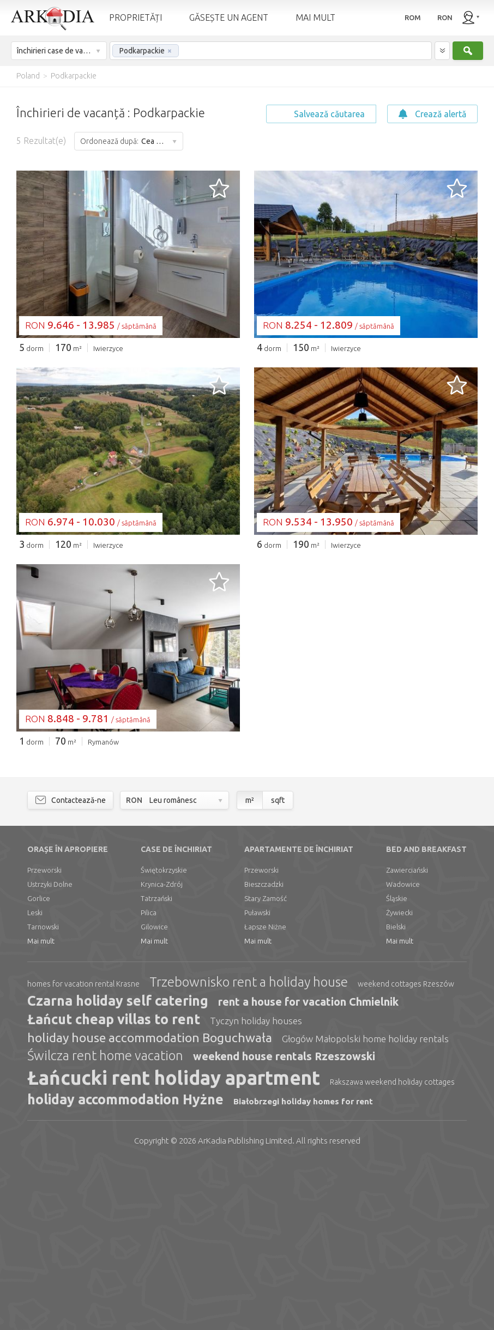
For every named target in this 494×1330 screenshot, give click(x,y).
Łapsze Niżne (265, 1093)
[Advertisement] (246, 443)
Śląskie (396, 1064)
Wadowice (403, 1050)
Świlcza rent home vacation (105, 1221)
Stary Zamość (265, 1064)
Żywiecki (399, 1079)
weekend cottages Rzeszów (406, 1150)
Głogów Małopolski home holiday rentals (365, 1205)
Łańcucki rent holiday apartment (173, 1244)
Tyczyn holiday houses (256, 1187)
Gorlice (38, 1064)
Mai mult (41, 1107)
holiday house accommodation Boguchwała (149, 1204)
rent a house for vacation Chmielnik (308, 1168)
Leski (35, 1079)
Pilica (148, 1079)
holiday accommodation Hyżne (125, 1265)
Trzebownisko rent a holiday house (248, 1148)
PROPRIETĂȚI (135, 17)
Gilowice (154, 1093)
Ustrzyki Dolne (50, 1050)
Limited (245, 1306)
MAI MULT (315, 17)
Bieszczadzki (264, 1050)
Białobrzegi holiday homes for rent (303, 1267)
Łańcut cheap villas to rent (113, 1185)
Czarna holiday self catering (117, 1167)
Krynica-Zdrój (162, 1050)
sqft (278, 966)
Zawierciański (407, 1036)
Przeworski (44, 1036)
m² (249, 966)
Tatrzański (156, 1064)
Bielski (396, 1093)
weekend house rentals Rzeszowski (284, 1222)
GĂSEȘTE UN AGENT (228, 17)
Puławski (257, 1079)
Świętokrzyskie (164, 1036)
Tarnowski (43, 1093)
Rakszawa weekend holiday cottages (392, 1248)
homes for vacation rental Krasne (83, 1150)
